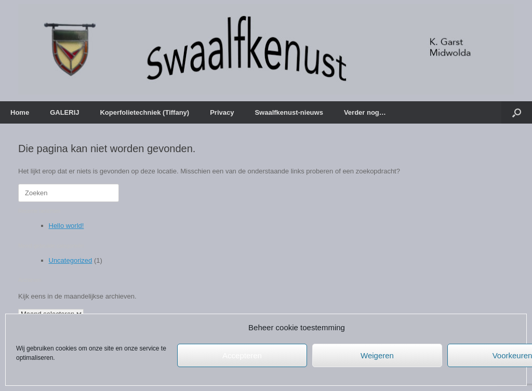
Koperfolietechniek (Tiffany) (144, 112)
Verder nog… (365, 112)
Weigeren (377, 355)
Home (19, 112)
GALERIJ (64, 112)
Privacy (222, 112)
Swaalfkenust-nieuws (289, 112)
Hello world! (66, 226)
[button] (516, 112)
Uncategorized (70, 260)
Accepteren (242, 355)
